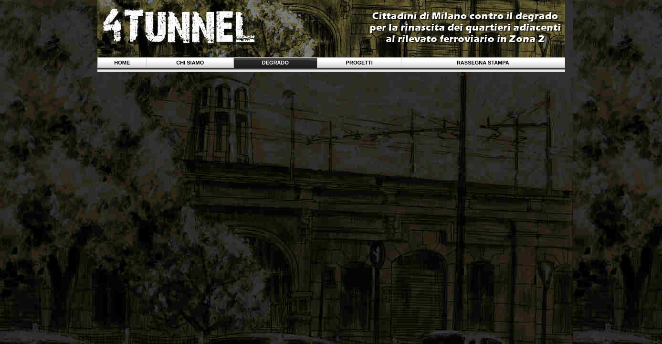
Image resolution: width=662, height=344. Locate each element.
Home (122, 62)
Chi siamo (190, 62)
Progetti (359, 62)
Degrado (275, 62)
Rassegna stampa (483, 62)
